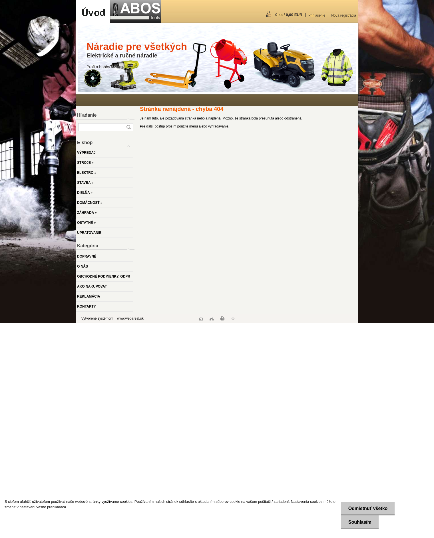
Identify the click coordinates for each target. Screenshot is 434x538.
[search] (128, 127)
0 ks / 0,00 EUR (288, 15)
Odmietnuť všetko (367, 508)
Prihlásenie (316, 15)
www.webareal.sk (130, 318)
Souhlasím (359, 522)
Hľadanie (87, 115)
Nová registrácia (343, 15)
